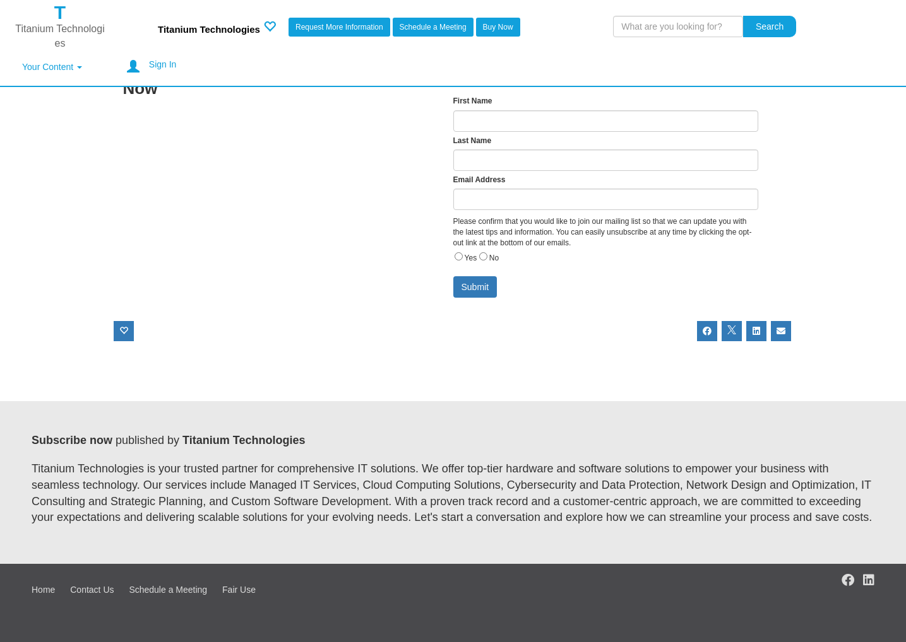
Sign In (163, 64)
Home (43, 590)
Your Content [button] (52, 67)
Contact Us (92, 590)
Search (770, 26)
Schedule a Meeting (433, 27)
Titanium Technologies (209, 29)
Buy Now (498, 27)
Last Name (472, 140)
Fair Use (239, 590)
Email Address (479, 179)
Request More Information (339, 27)
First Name (472, 100)
